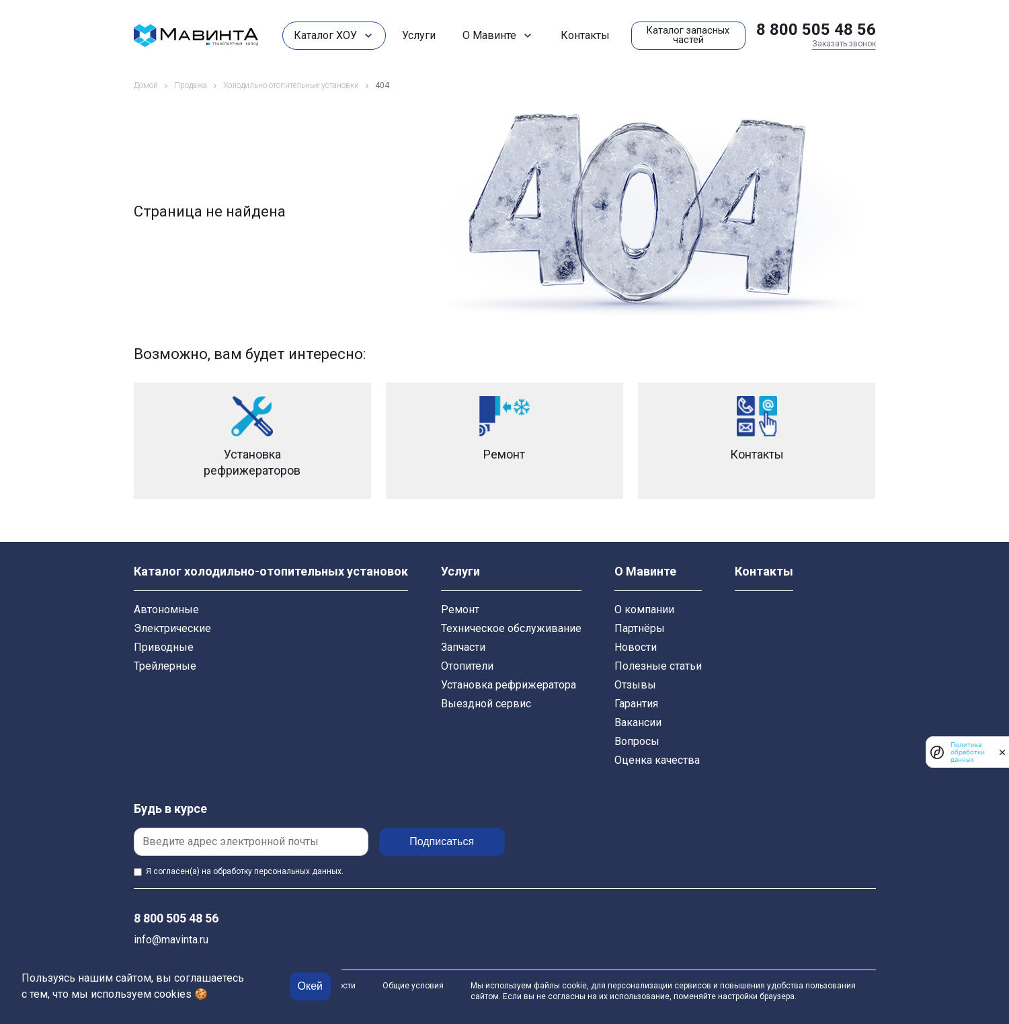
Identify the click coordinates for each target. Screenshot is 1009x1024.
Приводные (164, 647)
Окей (310, 986)
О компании (644, 609)
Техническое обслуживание (511, 628)
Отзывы (635, 684)
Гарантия (636, 703)
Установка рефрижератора (508, 684)
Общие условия (413, 985)
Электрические (172, 628)
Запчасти (463, 647)
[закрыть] (1002, 752)
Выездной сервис (486, 703)
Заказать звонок (844, 43)
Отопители (467, 666)
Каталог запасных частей (688, 35)
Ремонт (460, 609)
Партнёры (639, 628)
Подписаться (445, 841)
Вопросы (636, 741)
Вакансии (637, 722)
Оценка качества (657, 760)
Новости (635, 647)
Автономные (166, 609)
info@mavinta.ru (171, 939)
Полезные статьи (658, 666)
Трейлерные (165, 666)
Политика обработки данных (968, 752)
